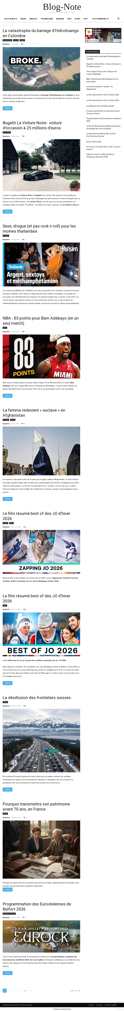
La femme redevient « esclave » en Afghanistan (99, 88)
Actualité (5, 235)
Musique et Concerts (9, 913)
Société (22, 40)
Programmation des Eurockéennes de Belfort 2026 (103, 120)
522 (25, 991)
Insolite (16, 40)
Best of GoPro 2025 (93, 142)
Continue (7, 108)
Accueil (5, 25)
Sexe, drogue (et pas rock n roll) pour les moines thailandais (101, 73)
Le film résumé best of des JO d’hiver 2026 (102, 95)
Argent (5, 813)
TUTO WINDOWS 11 (100, 19)
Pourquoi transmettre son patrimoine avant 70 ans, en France (103, 112)
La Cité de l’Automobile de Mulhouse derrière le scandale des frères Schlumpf (103, 127)
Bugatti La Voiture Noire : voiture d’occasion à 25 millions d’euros (103, 65)
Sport (4, 328)
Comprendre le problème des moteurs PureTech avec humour (101, 135)
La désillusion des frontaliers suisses (37, 697)
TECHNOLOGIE (47, 19)
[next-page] (31, 991)
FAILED (23, 19)
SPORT (77, 19)
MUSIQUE (60, 19)
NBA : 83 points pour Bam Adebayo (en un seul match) (102, 80)
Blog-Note (6, 44)
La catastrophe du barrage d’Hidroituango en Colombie (103, 57)
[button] (118, 19)
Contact (91, 1005)
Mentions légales (110, 1005)
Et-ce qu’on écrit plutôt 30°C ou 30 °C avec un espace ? (103, 148)
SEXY (69, 19)
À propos (99, 1005)
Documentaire (7, 40)
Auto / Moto (6, 132)
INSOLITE (33, 19)
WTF (86, 19)
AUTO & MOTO (10, 19)
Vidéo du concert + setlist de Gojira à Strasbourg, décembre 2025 (100, 155)
